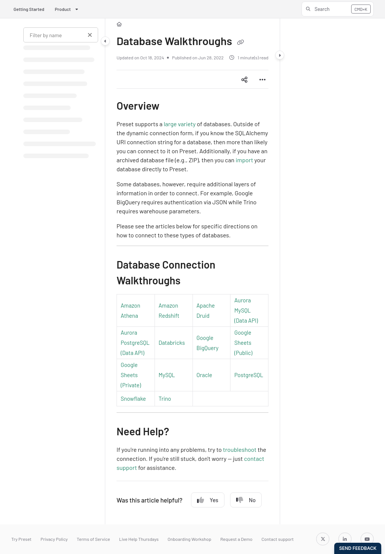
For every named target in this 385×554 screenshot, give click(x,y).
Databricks (172, 342)
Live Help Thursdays (139, 539)
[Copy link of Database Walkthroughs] (240, 42)
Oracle (204, 374)
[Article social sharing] (244, 79)
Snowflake (133, 398)
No (246, 500)
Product (63, 9)
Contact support (277, 539)
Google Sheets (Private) (131, 374)
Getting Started (29, 9)
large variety (180, 123)
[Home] (119, 24)
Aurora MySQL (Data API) (246, 310)
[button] (338, 9)
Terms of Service (93, 539)
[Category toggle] (105, 40)
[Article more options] (262, 79)
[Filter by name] (60, 34)
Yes (207, 500)
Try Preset (21, 539)
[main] (192, 271)
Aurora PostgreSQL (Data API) (135, 342)
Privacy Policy (54, 539)
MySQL (167, 374)
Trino (165, 398)
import (244, 159)
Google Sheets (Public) (243, 342)
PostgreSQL (248, 374)
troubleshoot (239, 449)
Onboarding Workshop (189, 539)
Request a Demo (236, 539)
